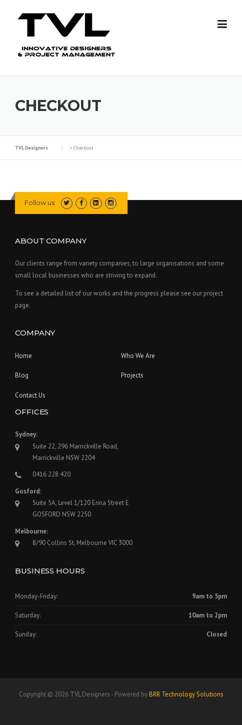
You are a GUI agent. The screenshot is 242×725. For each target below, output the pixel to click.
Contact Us (30, 395)
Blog (21, 375)
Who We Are (138, 356)
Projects (132, 375)
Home (23, 356)
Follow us (39, 202)
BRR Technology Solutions (186, 694)
